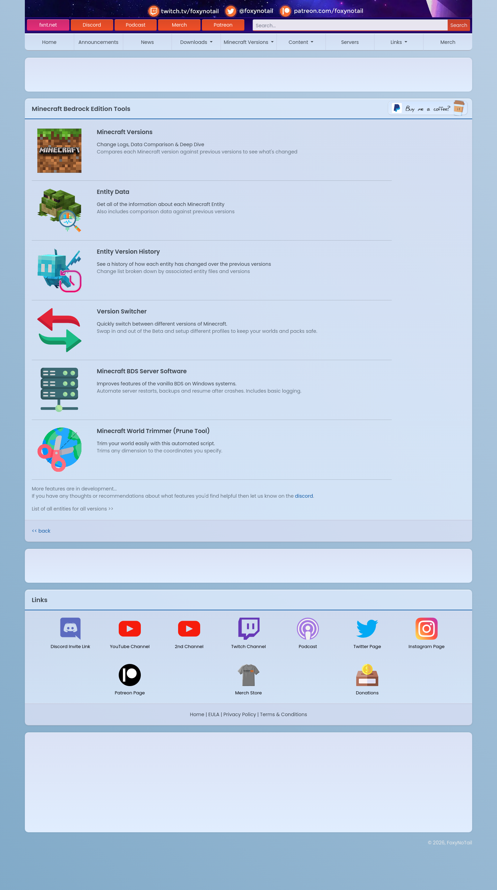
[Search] (350, 25)
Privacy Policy (239, 714)
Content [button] (299, 42)
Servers (350, 42)
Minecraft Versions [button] (247, 42)
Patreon (223, 24)
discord (304, 496)
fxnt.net (48, 24)
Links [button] (397, 42)
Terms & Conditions (283, 714)
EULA (214, 714)
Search (458, 25)
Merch (179, 24)
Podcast (136, 24)
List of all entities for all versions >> (73, 508)
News (147, 42)
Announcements (98, 42)
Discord (92, 24)
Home (49, 42)
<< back (41, 530)
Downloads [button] (194, 42)
